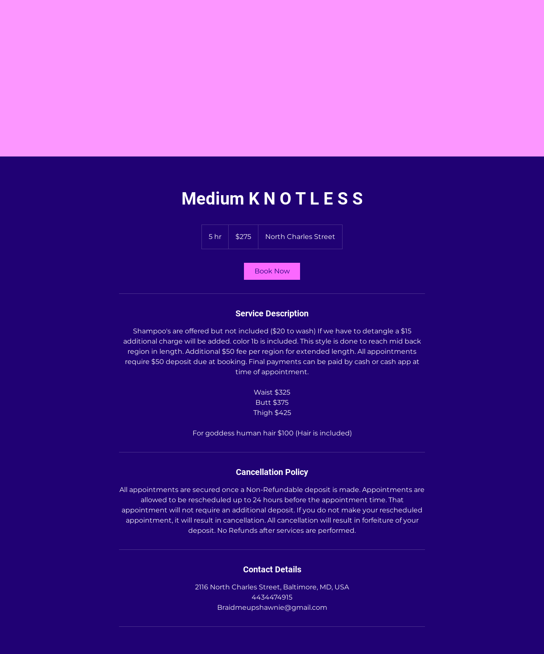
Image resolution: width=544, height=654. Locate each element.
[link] (272, 271)
